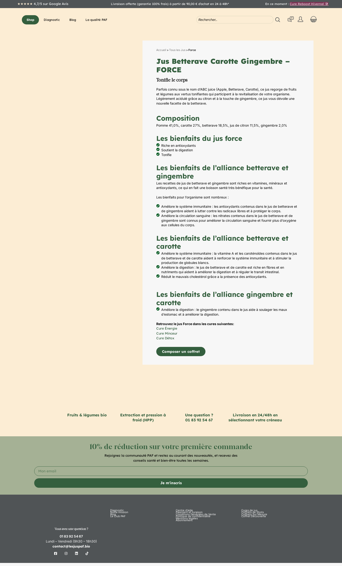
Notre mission (118, 516)
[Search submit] (278, 19)
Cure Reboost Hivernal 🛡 (309, 4)
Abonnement (183, 540)
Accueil (161, 50)
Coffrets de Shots (251, 516)
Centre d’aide (183, 510)
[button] (30, 19)
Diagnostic (116, 510)
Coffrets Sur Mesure (252, 522)
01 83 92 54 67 (199, 420)
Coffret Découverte (252, 528)
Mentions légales (185, 534)
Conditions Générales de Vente (193, 522)
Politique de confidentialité (190, 528)
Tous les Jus (177, 50)
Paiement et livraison (187, 516)
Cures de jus (248, 510)
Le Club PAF (117, 528)
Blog (112, 522)
